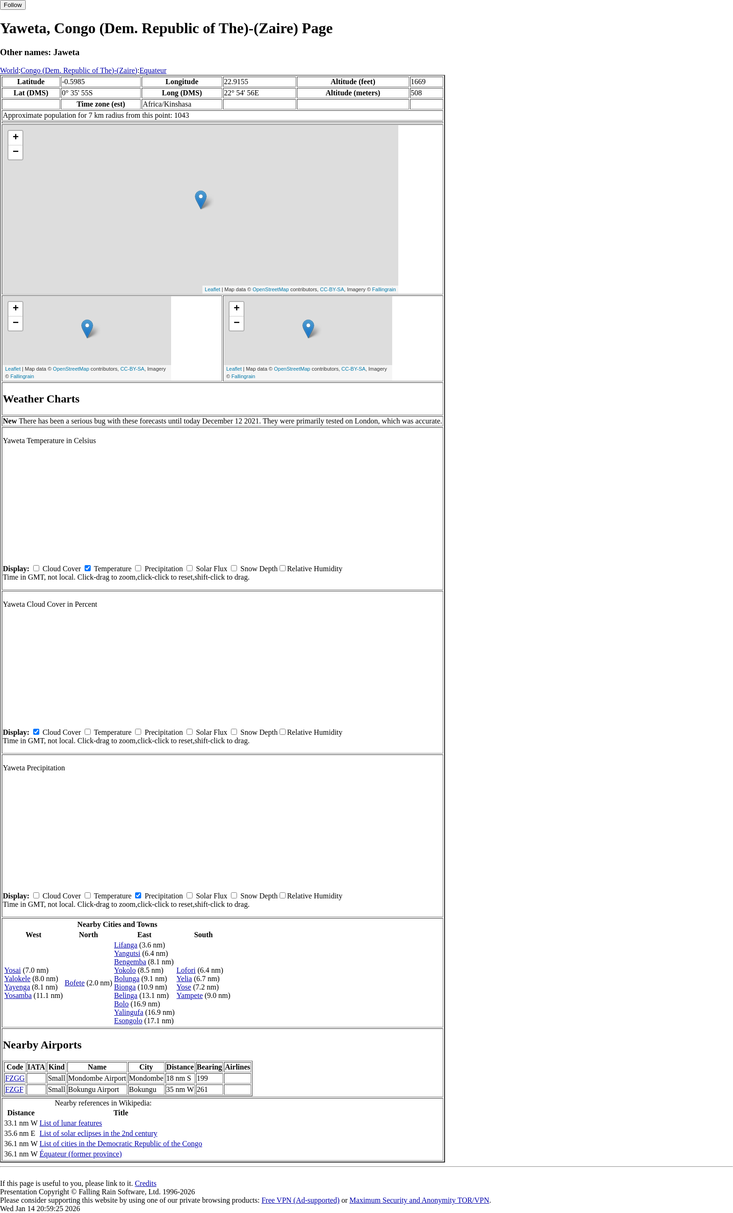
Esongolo (128, 1021)
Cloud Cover (62, 569)
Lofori (186, 970)
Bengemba (130, 962)
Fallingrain (384, 289)
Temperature (113, 569)
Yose (184, 987)
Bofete (75, 983)
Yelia (184, 979)
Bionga (125, 987)
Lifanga (125, 945)
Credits (145, 1183)
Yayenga (17, 987)
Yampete (190, 995)
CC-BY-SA (332, 289)
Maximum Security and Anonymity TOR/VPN (419, 1200)
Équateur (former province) (81, 1154)
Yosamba (18, 995)
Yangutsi (127, 953)
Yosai (12, 970)
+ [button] (16, 138)
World (9, 70)
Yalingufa (128, 1012)
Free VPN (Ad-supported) (300, 1200)
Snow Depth (259, 569)
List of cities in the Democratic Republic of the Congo (121, 1144)
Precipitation (163, 569)
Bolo (121, 1004)
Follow (13, 4)
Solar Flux (211, 569)
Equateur (152, 70)
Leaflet (212, 289)
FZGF (14, 1089)
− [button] (16, 152)
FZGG (15, 1078)
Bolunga (126, 979)
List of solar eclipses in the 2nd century (99, 1133)
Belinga (125, 995)
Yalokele (17, 979)
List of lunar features (71, 1123)
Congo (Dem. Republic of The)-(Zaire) (79, 70)
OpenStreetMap (270, 289)
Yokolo (125, 970)
